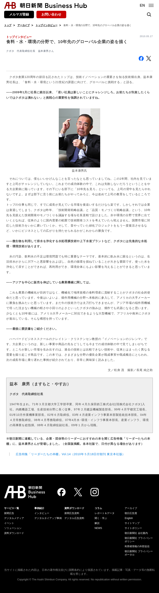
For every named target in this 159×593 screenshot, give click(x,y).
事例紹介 (39, 508)
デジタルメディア (14, 518)
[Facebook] (61, 492)
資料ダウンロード (14, 533)
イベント (9, 523)
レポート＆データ (104, 513)
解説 (97, 523)
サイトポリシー (133, 528)
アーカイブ (23, 25)
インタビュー (41, 513)
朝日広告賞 (131, 513)
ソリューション (13, 528)
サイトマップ (132, 523)
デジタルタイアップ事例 (48, 518)
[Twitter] (78, 492)
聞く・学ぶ (101, 518)
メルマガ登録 (19, 14)
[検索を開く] (149, 14)
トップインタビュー (46, 25)
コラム (98, 508)
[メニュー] (151, 5)
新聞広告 (9, 513)
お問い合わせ (51, 14)
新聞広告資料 (71, 513)
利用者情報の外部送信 (137, 546)
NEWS (98, 528)
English (129, 518)
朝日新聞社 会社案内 (136, 533)
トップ (7, 25)
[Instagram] (94, 492)
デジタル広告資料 (74, 518)
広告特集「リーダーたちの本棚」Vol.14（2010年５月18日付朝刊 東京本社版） (70, 454)
